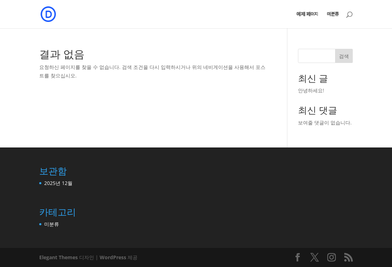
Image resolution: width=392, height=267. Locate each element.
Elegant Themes (58, 257)
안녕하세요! (311, 90)
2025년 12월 (58, 183)
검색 (344, 56)
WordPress (113, 257)
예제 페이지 (307, 14)
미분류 (333, 14)
